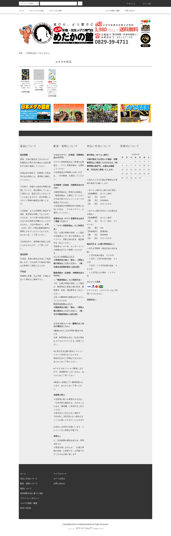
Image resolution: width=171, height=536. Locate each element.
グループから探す (54, 11)
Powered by (85, 529)
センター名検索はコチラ (64, 256)
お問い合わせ (128, 11)
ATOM (28, 508)
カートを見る (59, 478)
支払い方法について (28, 478)
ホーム (21, 11)
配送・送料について (28, 483)
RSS (22, 508)
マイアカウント (60, 474)
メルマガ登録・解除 (111, 11)
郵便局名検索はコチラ (63, 304)
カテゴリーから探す (35, 11)
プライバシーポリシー (29, 498)
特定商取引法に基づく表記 (31, 493)
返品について (26, 488)
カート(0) (145, 4)
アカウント (129, 4)
